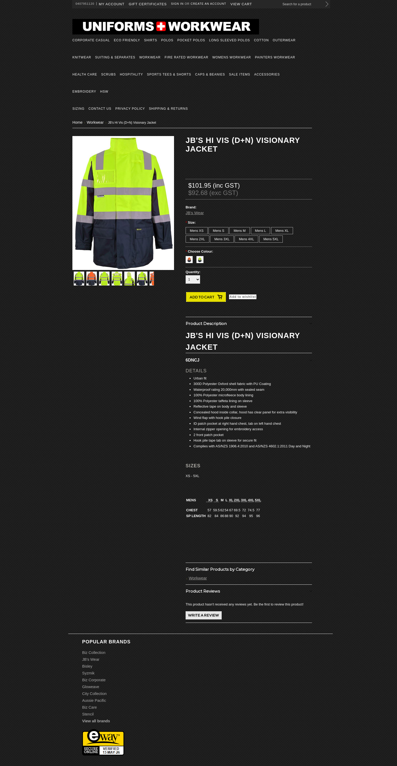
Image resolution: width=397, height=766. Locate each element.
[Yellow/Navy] (201, 258)
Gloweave (90, 687)
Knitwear (81, 57)
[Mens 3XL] (222, 239)
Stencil (88, 714)
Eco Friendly (127, 40)
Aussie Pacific (94, 700)
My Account (112, 4)
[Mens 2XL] (197, 239)
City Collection (94, 694)
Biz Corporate (94, 680)
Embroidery (84, 91)
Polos (167, 40)
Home (77, 122)
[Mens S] (218, 230)
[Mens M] (239, 230)
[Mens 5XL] (271, 239)
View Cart (241, 4)
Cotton (261, 40)
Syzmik (88, 673)
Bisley (87, 666)
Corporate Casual (91, 40)
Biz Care (89, 707)
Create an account (208, 3)
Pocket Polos (191, 40)
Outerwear (284, 40)
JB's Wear (195, 213)
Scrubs (108, 74)
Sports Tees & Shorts (169, 74)
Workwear (150, 57)
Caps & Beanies (210, 74)
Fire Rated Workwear (186, 57)
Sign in (177, 3)
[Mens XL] (282, 230)
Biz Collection (93, 652)
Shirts (150, 40)
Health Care (84, 74)
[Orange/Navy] (191, 258)
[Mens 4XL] (246, 239)
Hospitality (131, 74)
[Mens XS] (197, 230)
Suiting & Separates (115, 57)
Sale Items (239, 74)
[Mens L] (260, 230)
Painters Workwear (275, 57)
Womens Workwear (231, 57)
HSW (104, 91)
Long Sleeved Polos (229, 40)
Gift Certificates (148, 4)
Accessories (267, 74)
